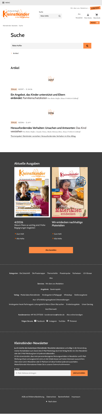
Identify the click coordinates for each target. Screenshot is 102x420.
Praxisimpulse (65, 273)
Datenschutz (51, 397)
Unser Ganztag (87, 304)
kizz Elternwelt (51, 309)
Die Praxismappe (38, 273)
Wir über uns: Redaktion (78, 8)
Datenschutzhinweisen (61, 365)
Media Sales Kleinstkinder (30, 295)
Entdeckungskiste (73, 304)
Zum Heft (20, 234)
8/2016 (21, 123)
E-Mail (16, 369)
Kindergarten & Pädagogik (52, 295)
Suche (41, 12)
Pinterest (73, 321)
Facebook (41, 321)
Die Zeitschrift (24, 273)
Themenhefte (52, 273)
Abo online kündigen (75, 315)
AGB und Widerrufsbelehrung (33, 397)
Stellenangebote (80, 295)
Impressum (76, 397)
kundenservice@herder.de (55, 315)
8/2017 (21, 89)
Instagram (53, 321)
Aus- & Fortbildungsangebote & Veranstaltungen (51, 300)
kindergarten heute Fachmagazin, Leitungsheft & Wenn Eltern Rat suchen (36, 304)
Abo (51, 278)
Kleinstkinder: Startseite (10, 25)
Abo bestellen (51, 250)
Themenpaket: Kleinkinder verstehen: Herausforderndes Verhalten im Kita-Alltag (43, 136)
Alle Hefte (20, 239)
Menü (7, 3)
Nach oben (52, 402)
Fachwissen (77, 273)
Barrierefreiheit (63, 397)
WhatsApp (68, 295)
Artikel (15, 53)
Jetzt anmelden (79, 373)
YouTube (62, 321)
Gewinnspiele (55, 289)
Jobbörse (95, 8)
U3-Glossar (87, 273)
